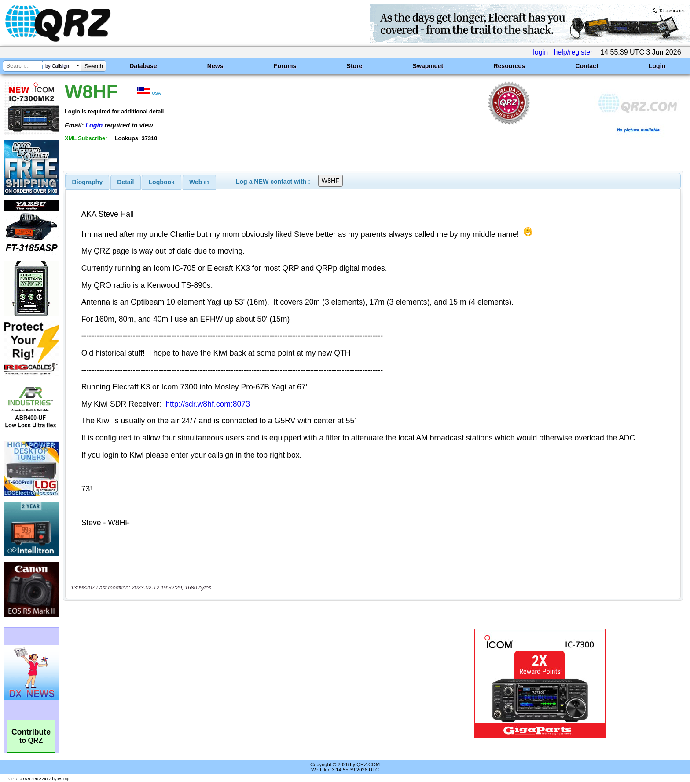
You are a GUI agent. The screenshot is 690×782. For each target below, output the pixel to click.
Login (657, 65)
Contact (586, 65)
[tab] (88, 182)
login (540, 52)
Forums (285, 65)
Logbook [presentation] (162, 181)
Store (355, 65)
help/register (573, 52)
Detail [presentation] (125, 181)
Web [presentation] (199, 181)
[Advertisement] (237, 683)
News (215, 65)
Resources (509, 65)
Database (143, 65)
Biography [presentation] (87, 181)
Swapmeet (428, 65)
